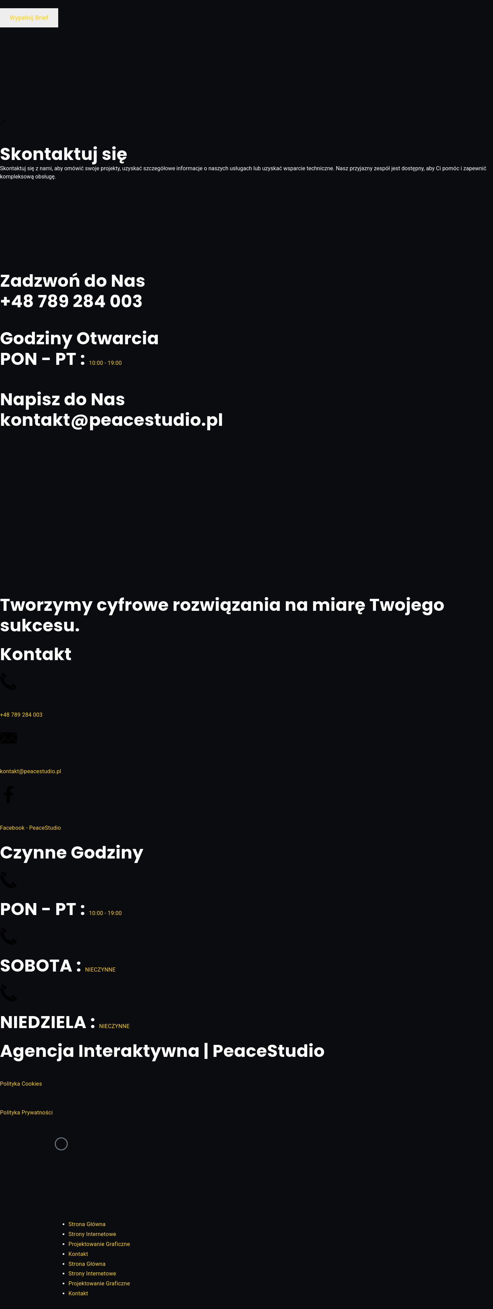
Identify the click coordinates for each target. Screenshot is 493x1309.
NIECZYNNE (100, 969)
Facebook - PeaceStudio (30, 828)
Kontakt (78, 1254)
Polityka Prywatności (26, 1112)
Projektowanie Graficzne (99, 1244)
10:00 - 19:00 (105, 363)
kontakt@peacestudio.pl (30, 771)
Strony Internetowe (92, 1234)
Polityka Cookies (21, 1083)
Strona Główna (86, 1224)
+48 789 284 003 (21, 715)
